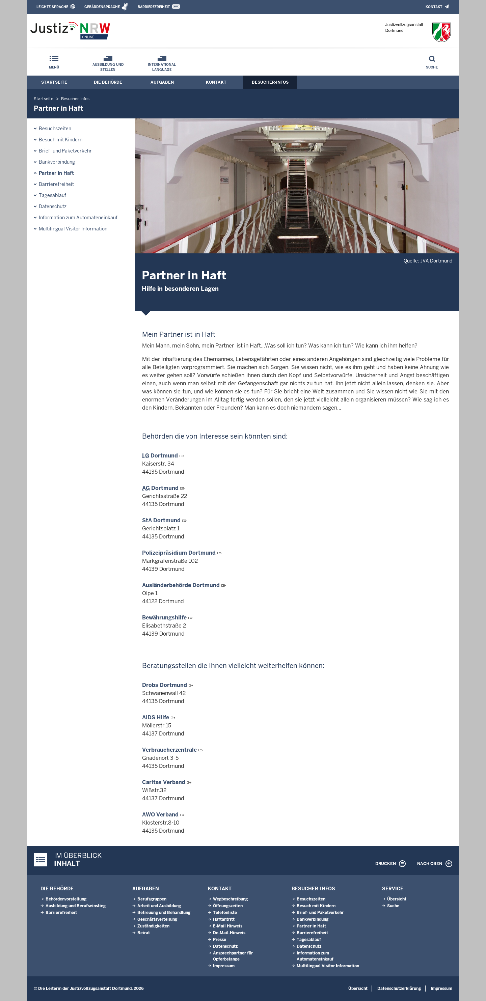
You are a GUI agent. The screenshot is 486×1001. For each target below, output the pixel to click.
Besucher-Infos (270, 82)
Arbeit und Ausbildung (159, 906)
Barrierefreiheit (154, 7)
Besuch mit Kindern (60, 140)
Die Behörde (108, 82)
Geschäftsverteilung (157, 919)
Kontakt (434, 7)
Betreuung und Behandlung (163, 912)
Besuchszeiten (55, 129)
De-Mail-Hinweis (229, 933)
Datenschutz (52, 206)
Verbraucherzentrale (170, 749)
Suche (432, 67)
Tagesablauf (52, 195)
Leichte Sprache (52, 7)
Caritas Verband (164, 782)
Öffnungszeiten (228, 906)
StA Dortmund (162, 520)
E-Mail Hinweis (227, 926)
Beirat (143, 933)
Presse (219, 939)
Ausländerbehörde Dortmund (181, 585)
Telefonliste (225, 912)
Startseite (54, 82)
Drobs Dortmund (165, 685)
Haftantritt (224, 919)
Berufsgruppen (151, 899)
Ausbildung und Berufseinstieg (76, 906)
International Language (162, 67)
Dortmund (160, 455)
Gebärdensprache (102, 7)
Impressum (224, 966)
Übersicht (396, 899)
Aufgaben (162, 82)
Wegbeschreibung (230, 899)
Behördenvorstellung (66, 899)
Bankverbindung (57, 162)
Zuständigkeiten (153, 926)
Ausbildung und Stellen (108, 67)
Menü (54, 67)
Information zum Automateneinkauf (78, 218)
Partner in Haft (56, 173)
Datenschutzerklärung (399, 988)
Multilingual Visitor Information (73, 229)
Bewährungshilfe (165, 617)
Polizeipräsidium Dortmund (179, 552)
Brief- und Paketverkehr (65, 151)
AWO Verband (161, 814)
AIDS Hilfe (156, 717)
